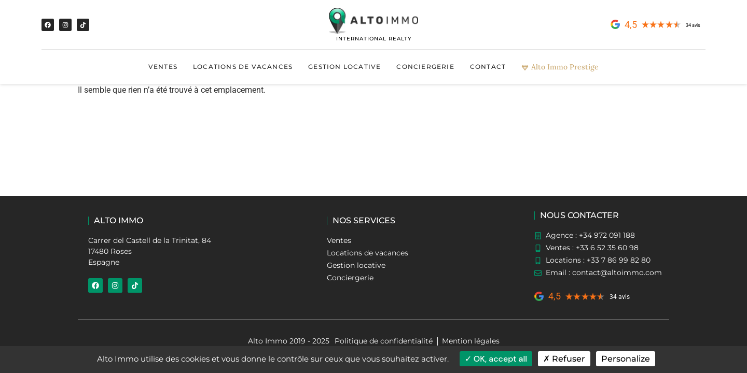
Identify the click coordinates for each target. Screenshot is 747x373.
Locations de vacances (243, 66)
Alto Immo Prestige (560, 66)
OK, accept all (496, 358)
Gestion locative (344, 66)
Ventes (162, 66)
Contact (488, 66)
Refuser (564, 359)
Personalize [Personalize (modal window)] (625, 359)
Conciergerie (425, 66)
